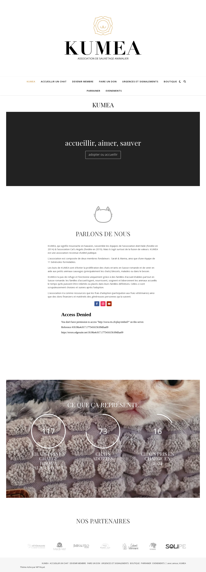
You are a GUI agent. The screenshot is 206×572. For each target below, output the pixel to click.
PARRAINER (93, 90)
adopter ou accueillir (103, 154)
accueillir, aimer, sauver (103, 142)
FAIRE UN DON (108, 81)
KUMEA (31, 81)
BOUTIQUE (170, 81)
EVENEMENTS (114, 90)
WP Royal (40, 567)
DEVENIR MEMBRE (82, 81)
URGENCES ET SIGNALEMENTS (140, 81)
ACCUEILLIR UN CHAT (54, 81)
